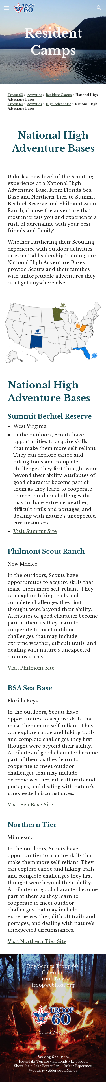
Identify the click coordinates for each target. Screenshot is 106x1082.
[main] (53, 42)
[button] (7, 8)
